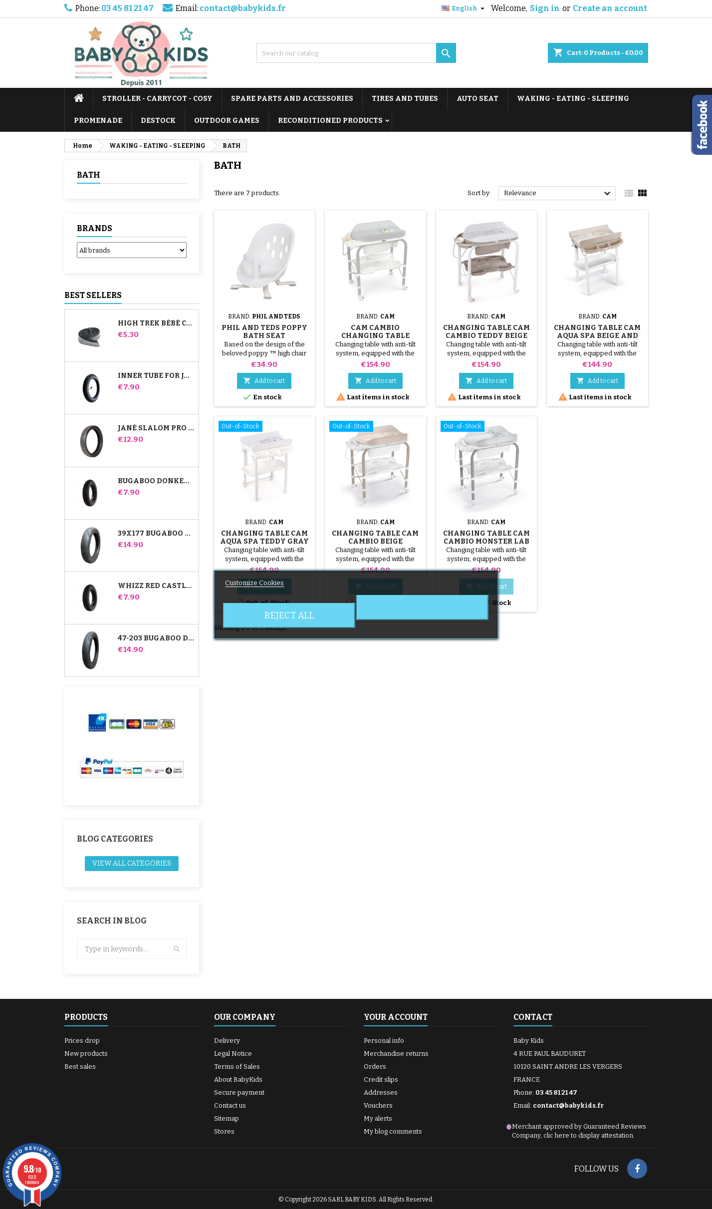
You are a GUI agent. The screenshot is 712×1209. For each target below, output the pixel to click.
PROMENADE (98, 120)
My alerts (378, 1118)
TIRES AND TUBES (405, 98)
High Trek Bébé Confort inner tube (156, 323)
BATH (88, 175)
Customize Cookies (254, 583)
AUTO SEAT (477, 98)
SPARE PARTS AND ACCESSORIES (292, 98)
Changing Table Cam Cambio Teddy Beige (486, 331)
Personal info (384, 1040)
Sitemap (226, 1118)
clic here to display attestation (588, 1135)
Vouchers (378, 1105)
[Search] (356, 53)
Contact (532, 1017)
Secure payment (239, 1092)
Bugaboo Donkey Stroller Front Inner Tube (156, 481)
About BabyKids (238, 1079)
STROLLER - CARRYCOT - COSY (157, 98)
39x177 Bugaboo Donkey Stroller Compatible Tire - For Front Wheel (156, 534)
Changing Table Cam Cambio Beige (375, 537)
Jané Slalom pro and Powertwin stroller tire (156, 428)
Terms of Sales (237, 1066)
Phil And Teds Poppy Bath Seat (264, 331)
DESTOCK (158, 120)
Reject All (289, 615)
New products (86, 1053)
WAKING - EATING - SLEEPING (573, 98)
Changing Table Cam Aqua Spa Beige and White (597, 335)
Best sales (80, 1066)
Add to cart (264, 380)
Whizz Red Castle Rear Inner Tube (156, 586)
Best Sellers (93, 295)
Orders (375, 1066)
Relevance (558, 194)
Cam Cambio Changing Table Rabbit (375, 335)
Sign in (545, 8)
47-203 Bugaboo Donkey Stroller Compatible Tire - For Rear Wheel (156, 638)
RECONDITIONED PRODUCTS (330, 120)
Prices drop (82, 1040)
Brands (94, 228)
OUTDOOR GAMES (226, 120)
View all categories (131, 863)
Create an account (610, 8)
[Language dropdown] (464, 8)
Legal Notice (233, 1053)
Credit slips (381, 1079)
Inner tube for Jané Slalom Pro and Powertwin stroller (156, 376)
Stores (224, 1131)
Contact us (230, 1105)
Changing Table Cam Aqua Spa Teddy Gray (264, 537)
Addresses (381, 1092)
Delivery (227, 1040)
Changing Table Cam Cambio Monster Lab (486, 537)
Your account (396, 1017)
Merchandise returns (396, 1053)
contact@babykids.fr (243, 8)
